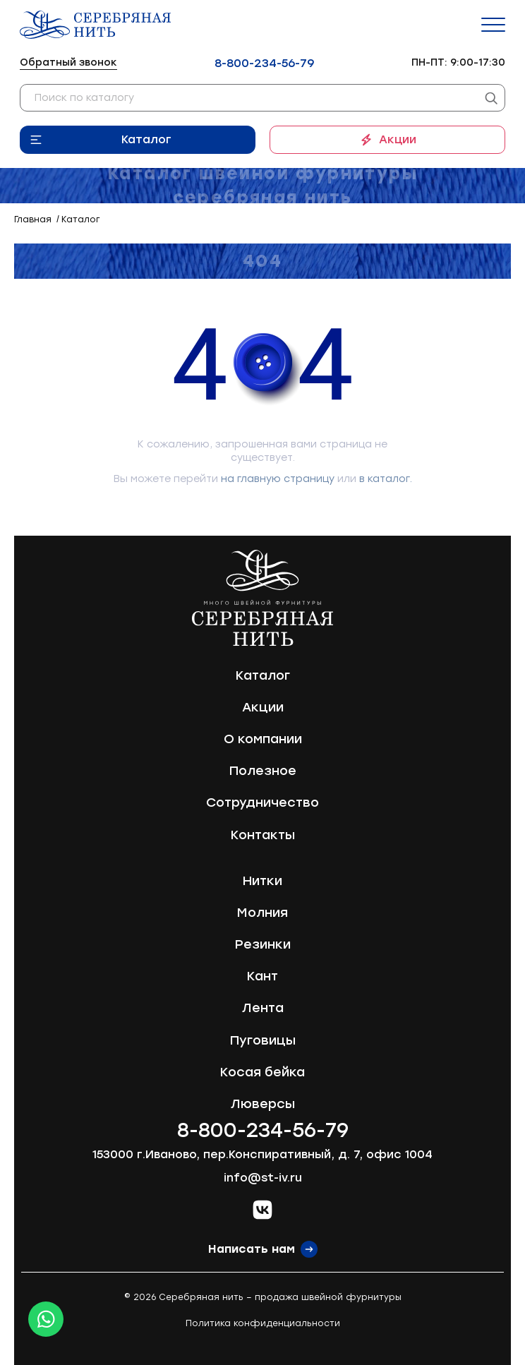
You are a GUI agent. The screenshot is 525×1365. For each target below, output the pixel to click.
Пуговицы (263, 1040)
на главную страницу (277, 479)
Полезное (262, 770)
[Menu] (493, 25)
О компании (263, 739)
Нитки (262, 881)
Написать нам (251, 1249)
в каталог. (385, 479)
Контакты (263, 835)
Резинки (263, 944)
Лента (263, 1008)
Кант (262, 976)
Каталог (146, 139)
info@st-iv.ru (263, 1177)
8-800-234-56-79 (264, 63)
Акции (397, 139)
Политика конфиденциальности (263, 1323)
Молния (262, 912)
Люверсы (263, 1104)
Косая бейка (262, 1072)
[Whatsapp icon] (46, 1319)
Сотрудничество (262, 802)
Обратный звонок (68, 62)
